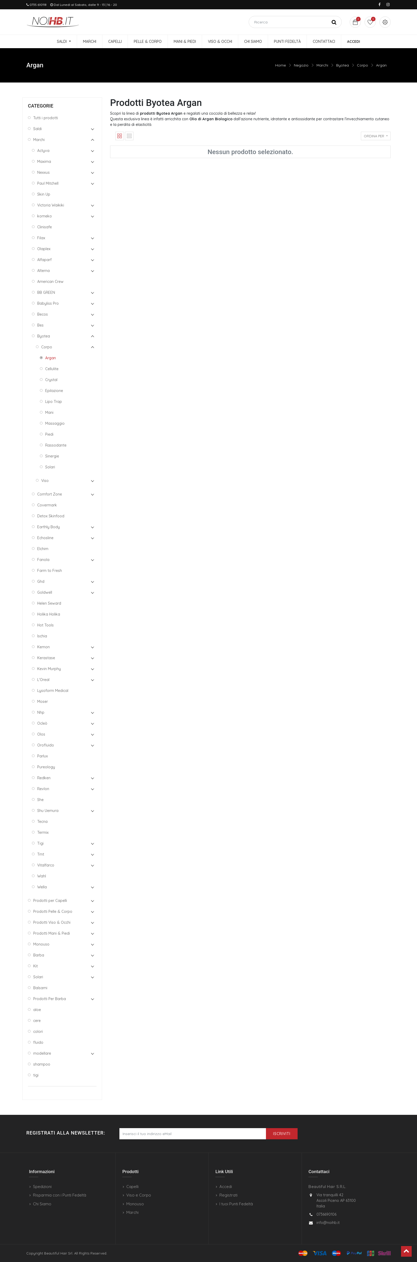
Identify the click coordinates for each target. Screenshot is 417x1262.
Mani (49, 412)
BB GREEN (46, 292)
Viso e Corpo (138, 1195)
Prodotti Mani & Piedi (51, 933)
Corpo (362, 65)
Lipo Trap (53, 401)
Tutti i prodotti (45, 118)
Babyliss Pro (48, 303)
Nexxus (43, 172)
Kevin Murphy (49, 668)
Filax (41, 238)
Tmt (40, 854)
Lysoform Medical (52, 690)
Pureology (46, 767)
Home (280, 65)
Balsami (40, 987)
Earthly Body (48, 527)
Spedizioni (42, 1186)
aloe (37, 1009)
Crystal (51, 379)
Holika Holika (48, 614)
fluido (38, 1042)
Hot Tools (45, 625)
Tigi (40, 843)
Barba (38, 955)
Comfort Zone (49, 494)
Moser (42, 701)
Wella (42, 887)
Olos (41, 734)
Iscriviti (281, 1133)
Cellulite (52, 368)
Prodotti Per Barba (49, 998)
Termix (43, 832)
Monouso (41, 944)
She (40, 799)
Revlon (43, 788)
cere (37, 1020)
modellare (42, 1053)
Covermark (47, 505)
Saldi (37, 128)
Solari (50, 467)
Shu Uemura (48, 810)
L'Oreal (43, 679)
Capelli (132, 1186)
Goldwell (44, 592)
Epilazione (54, 390)
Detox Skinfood (50, 516)
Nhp (40, 712)
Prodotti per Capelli (50, 900)
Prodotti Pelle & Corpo (52, 911)
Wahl (41, 876)
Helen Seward (49, 603)
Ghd (40, 581)
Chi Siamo (42, 1203)
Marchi (322, 65)
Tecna (42, 821)
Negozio (301, 65)
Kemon (43, 647)
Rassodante (55, 445)
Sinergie (52, 456)
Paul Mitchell (48, 183)
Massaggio (55, 423)
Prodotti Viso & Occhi (51, 922)
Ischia (42, 636)
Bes (40, 325)
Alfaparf (44, 259)
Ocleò (42, 723)
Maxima (44, 161)
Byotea (342, 65)
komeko (44, 216)
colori (38, 1031)
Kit (35, 966)
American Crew (50, 281)
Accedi (225, 1186)
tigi (36, 1075)
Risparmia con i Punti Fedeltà (59, 1195)
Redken (44, 778)
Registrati (228, 1195)
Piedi (49, 434)
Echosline (45, 537)
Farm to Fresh (49, 570)
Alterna (43, 270)
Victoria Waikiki (50, 205)
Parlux (42, 756)
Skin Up (43, 194)
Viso (45, 480)
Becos (42, 314)
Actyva (43, 150)
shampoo (41, 1064)
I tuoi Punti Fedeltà (236, 1203)
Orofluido (45, 745)
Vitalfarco (45, 865)
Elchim (42, 548)
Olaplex (44, 248)
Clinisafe (44, 227)
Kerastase (46, 657)
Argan (381, 65)
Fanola (43, 559)
